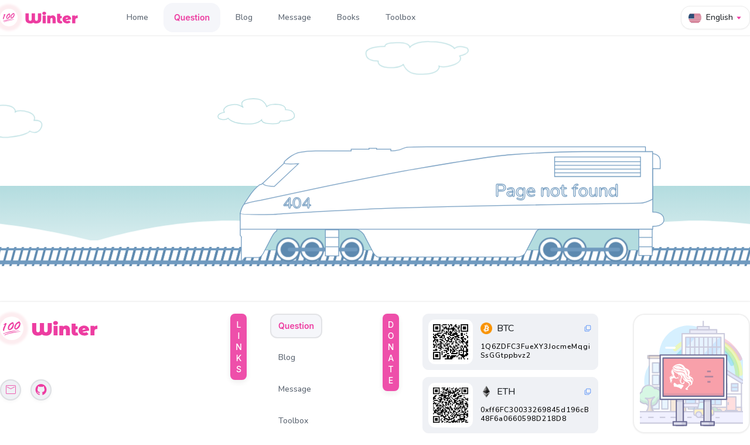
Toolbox (400, 17)
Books (348, 17)
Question (192, 17)
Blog (244, 17)
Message (294, 17)
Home (137, 17)
